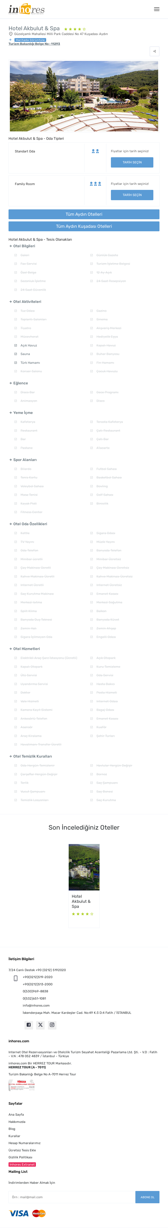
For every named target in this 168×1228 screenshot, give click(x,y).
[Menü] (156, 9)
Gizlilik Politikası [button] (20, 1157)
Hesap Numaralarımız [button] (24, 1143)
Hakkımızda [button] (17, 1122)
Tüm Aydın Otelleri (84, 214)
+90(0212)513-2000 (37, 984)
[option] (84, 886)
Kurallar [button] (14, 1136)
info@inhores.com (36, 1005)
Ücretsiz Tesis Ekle (22, 1150)
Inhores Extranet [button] (22, 1164)
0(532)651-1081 (34, 998)
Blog (12, 1129)
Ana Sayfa (16, 1115)
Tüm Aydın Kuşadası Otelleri (84, 226)
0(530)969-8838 (35, 991)
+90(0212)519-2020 (37, 977)
